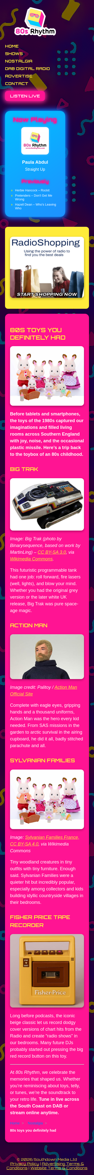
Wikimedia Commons (31, 558)
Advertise (18, 76)
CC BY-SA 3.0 (52, 552)
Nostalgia (18, 61)
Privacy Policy (24, 1164)
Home (12, 46)
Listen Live (25, 95)
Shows (14, 53)
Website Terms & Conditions (58, 1168)
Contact (16, 83)
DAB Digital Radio (27, 68)
